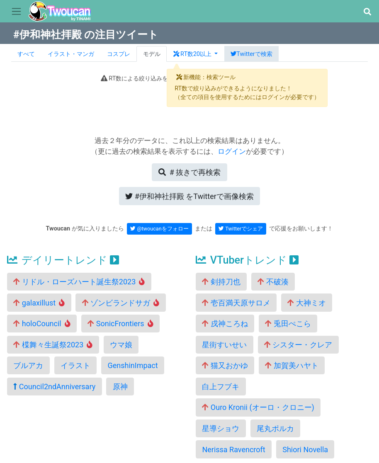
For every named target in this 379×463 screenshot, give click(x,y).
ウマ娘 (121, 344)
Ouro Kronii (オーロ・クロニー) (258, 407)
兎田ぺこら (288, 323)
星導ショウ (220, 428)
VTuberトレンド (247, 260)
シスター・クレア (298, 344)
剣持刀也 (221, 281)
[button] (367, 11)
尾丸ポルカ (275, 428)
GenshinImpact (132, 365)
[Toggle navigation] (16, 11)
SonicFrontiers (120, 323)
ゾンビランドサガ (121, 302)
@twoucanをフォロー (159, 228)
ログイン (232, 151)
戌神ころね (225, 323)
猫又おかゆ (225, 365)
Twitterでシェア (241, 228)
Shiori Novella (305, 449)
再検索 (189, 172)
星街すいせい (224, 344)
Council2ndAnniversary (54, 386)
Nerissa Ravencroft (233, 449)
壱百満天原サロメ (236, 302)
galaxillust (39, 302)
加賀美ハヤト (291, 365)
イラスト (75, 365)
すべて (26, 54)
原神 (120, 386)
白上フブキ (220, 386)
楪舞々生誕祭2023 (52, 344)
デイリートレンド (63, 260)
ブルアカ (28, 365)
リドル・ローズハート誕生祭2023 (79, 281)
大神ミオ (306, 302)
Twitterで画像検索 (189, 196)
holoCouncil (41, 323)
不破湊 (273, 281)
